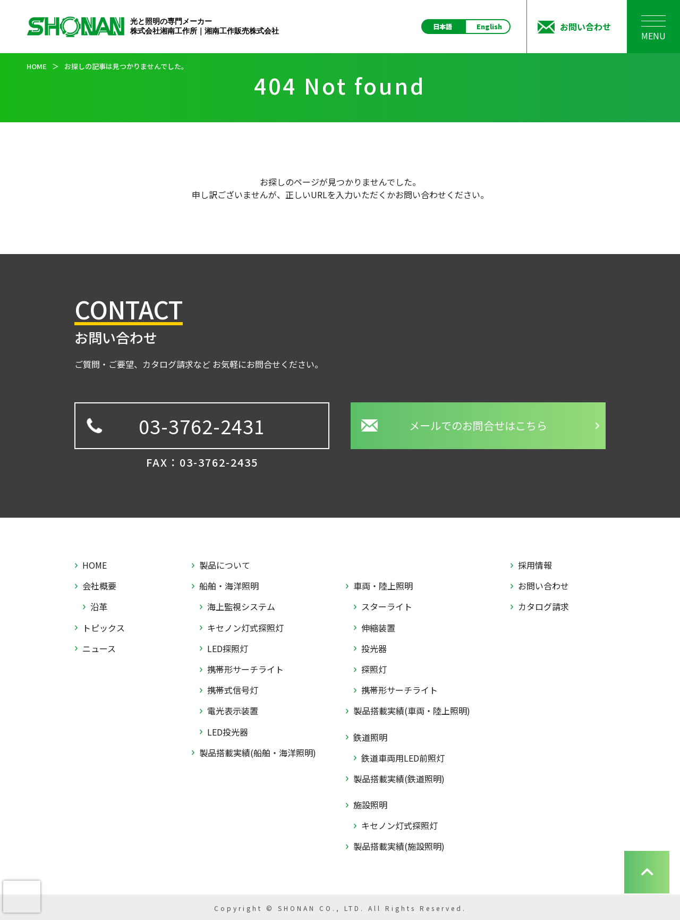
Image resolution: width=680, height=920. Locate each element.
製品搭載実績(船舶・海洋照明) (257, 753)
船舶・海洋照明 (229, 586)
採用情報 (535, 565)
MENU (653, 31)
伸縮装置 (378, 628)
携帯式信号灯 (232, 690)
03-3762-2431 (202, 426)
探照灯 (374, 669)
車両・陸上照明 (383, 586)
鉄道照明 (370, 737)
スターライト (386, 607)
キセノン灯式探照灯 (245, 628)
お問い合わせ (543, 586)
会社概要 (99, 586)
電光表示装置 (232, 711)
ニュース (99, 649)
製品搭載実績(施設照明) (399, 846)
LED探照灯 (227, 649)
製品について (224, 565)
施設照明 (370, 805)
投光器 (374, 649)
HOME (94, 565)
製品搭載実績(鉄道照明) (399, 779)
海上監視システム (241, 607)
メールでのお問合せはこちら (478, 425)
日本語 (442, 26)
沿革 (98, 607)
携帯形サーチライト (245, 669)
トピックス (103, 628)
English (489, 26)
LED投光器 (227, 732)
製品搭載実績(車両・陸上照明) (411, 711)
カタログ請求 (543, 607)
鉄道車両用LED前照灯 (403, 758)
